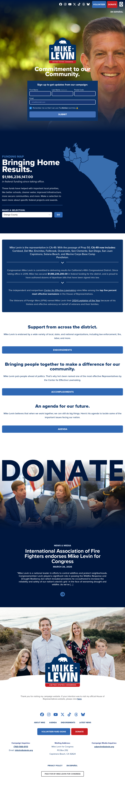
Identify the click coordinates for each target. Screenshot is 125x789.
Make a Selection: (13, 210)
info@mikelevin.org (24, 750)
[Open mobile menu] (121, 4)
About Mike (39, 722)
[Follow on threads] (83, 4)
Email (62, 101)
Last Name (62, 92)
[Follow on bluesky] (88, 4)
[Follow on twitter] (74, 4)
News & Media (62, 545)
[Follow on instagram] (65, 4)
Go (58, 214)
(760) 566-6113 (21, 746)
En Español (116, 11)
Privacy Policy (55, 765)
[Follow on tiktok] (79, 4)
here (79, 698)
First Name (40, 92)
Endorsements (68, 722)
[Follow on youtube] (70, 4)
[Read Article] (62, 594)
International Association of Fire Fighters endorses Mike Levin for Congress (63, 556)
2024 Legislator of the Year (86, 300)
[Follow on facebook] (61, 4)
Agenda (53, 722)
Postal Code (85, 92)
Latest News (85, 722)
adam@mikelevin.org (104, 746)
